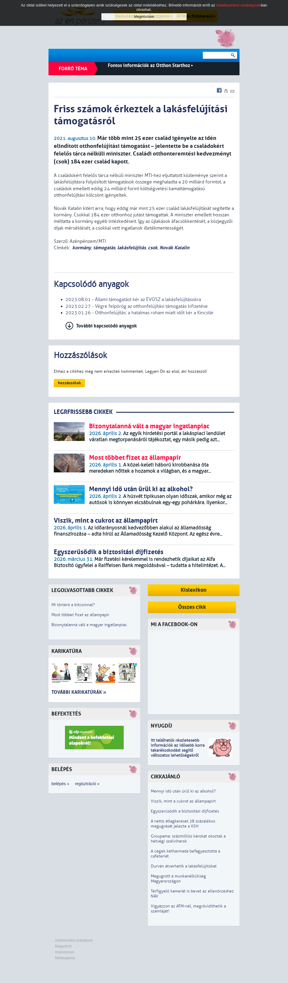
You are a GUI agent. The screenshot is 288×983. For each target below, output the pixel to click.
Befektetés (66, 714)
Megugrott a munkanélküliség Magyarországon (178, 879)
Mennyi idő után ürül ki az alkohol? (183, 791)
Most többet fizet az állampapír (80, 614)
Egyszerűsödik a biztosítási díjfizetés (185, 811)
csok (153, 247)
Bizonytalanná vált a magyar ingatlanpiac (89, 624)
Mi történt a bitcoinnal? (73, 604)
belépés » (60, 783)
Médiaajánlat (65, 958)
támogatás (104, 247)
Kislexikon (194, 590)
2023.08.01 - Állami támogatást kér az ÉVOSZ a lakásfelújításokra (133, 299)
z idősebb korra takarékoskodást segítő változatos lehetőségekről (178, 750)
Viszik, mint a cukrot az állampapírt (183, 801)
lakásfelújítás (131, 247)
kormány (81, 247)
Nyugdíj (161, 726)
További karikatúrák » (78, 692)
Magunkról (63, 946)
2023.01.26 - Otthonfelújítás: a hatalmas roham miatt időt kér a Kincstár (140, 312)
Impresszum (64, 952)
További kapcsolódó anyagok (106, 326)
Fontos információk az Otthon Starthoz (150, 65)
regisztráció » (87, 783)
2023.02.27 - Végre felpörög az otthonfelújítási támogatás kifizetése (137, 306)
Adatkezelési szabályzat (74, 940)
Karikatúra (66, 651)
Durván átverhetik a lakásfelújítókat (184, 866)
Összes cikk (192, 607)
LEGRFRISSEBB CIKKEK (83, 412)
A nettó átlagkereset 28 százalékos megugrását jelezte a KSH (183, 824)
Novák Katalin (174, 247)
